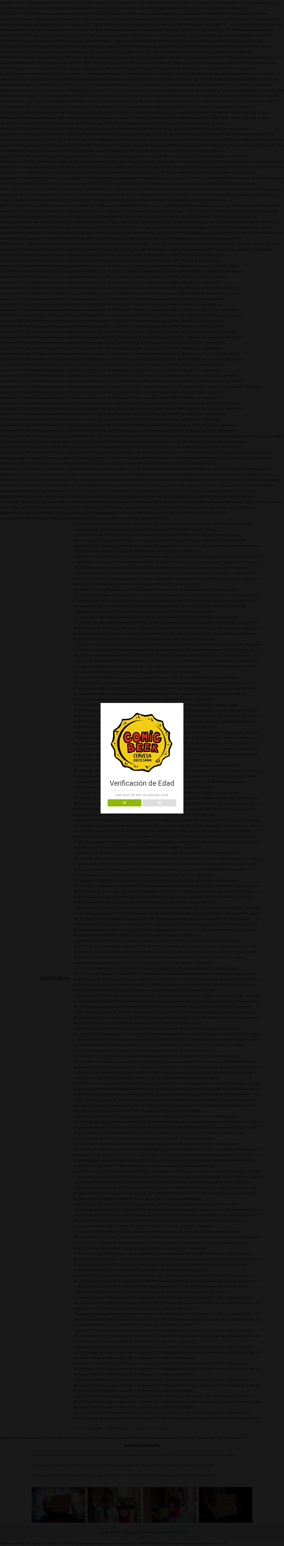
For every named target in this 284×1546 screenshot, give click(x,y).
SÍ (124, 803)
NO (159, 803)
